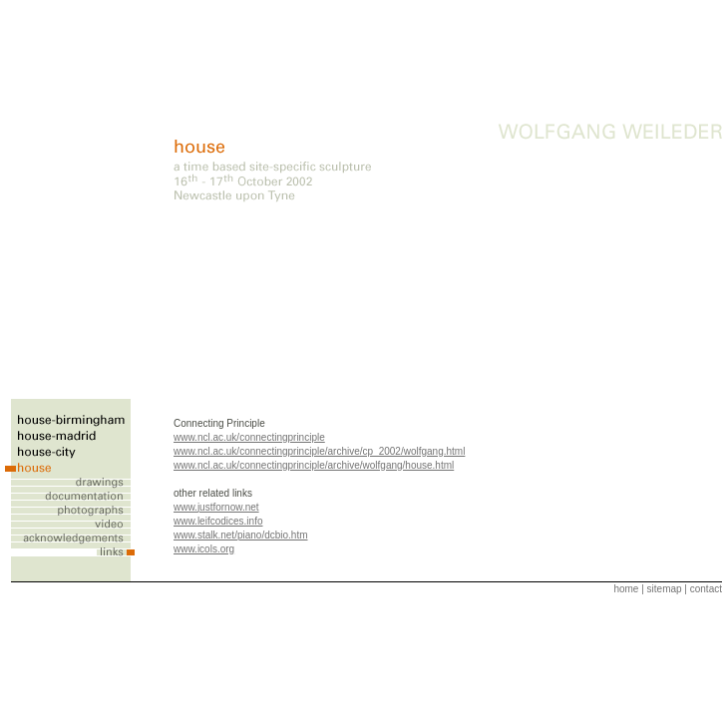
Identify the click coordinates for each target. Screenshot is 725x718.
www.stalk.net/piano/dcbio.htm (241, 535)
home (625, 588)
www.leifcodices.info (218, 521)
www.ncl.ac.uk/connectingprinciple (249, 437)
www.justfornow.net (216, 507)
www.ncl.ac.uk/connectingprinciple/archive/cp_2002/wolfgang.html (319, 451)
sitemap (664, 588)
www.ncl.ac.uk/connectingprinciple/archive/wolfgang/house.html (314, 465)
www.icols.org (204, 548)
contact (706, 588)
